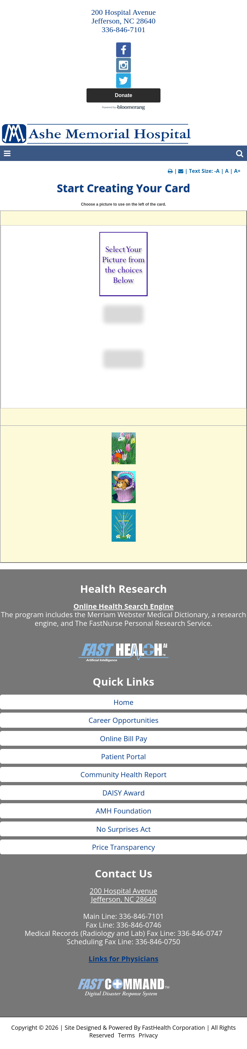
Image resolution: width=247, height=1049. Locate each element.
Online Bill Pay (123, 738)
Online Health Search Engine (123, 606)
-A (216, 170)
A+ (237, 170)
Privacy (148, 1035)
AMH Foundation (123, 810)
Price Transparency (123, 847)
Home (123, 702)
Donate (123, 95)
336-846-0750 (157, 941)
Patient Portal (123, 756)
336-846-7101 (141, 916)
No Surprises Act (123, 829)
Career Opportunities (123, 720)
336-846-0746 (138, 924)
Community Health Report (123, 774)
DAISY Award (123, 792)
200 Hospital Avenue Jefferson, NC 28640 (123, 895)
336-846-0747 (200, 933)
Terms (126, 1035)
